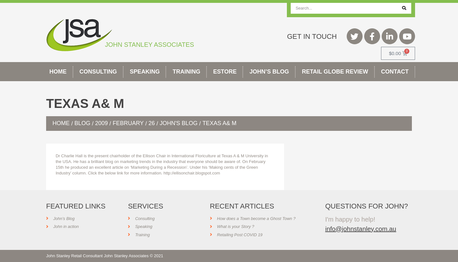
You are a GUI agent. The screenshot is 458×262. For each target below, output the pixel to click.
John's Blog (179, 123)
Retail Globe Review (335, 71)
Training (186, 71)
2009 (101, 123)
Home (57, 71)
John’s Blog (269, 71)
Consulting (98, 71)
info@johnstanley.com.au (360, 228)
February (128, 123)
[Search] (404, 8)
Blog (82, 123)
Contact (395, 71)
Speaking (145, 71)
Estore (225, 71)
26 (152, 123)
